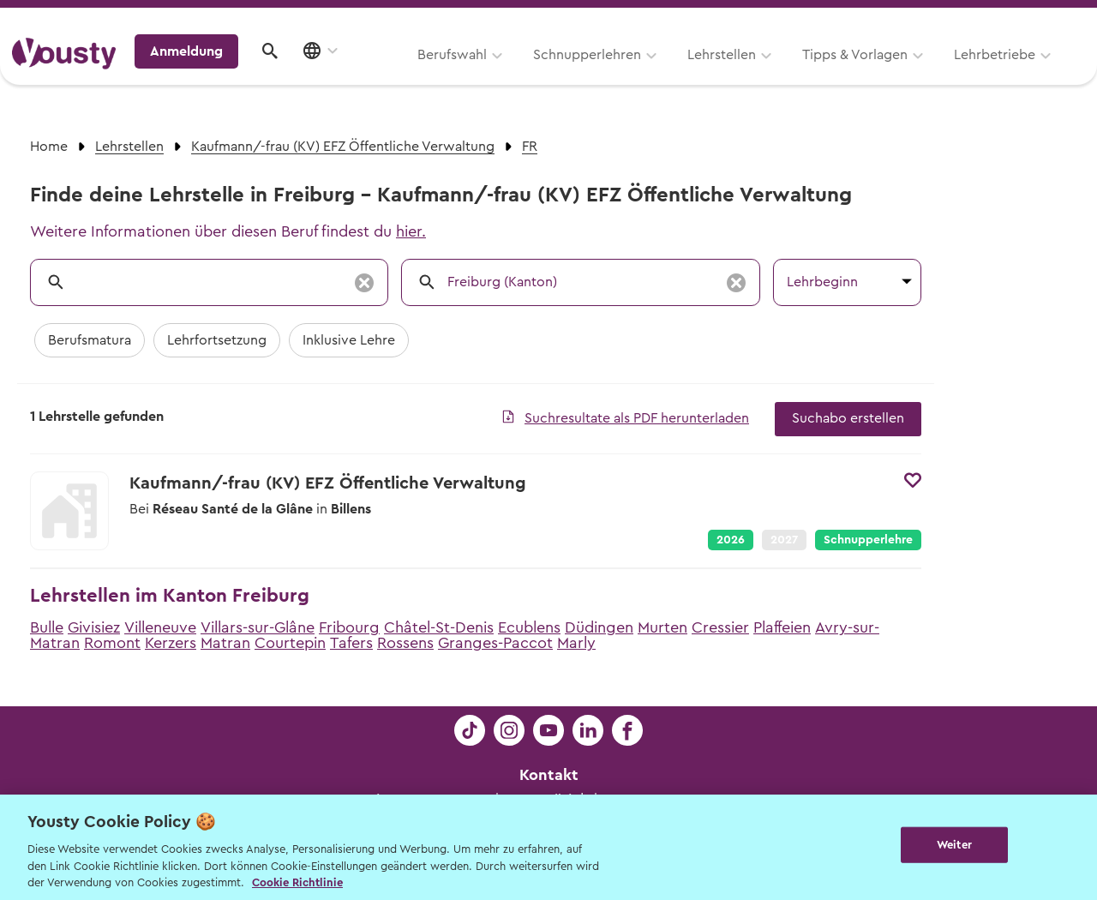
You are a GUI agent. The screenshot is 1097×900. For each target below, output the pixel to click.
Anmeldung (936, 73)
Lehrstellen (505, 74)
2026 (730, 540)
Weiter (954, 845)
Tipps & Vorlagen (639, 74)
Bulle (46, 627)
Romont (112, 643)
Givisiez (94, 627)
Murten (662, 627)
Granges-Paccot (495, 643)
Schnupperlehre (868, 540)
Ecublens (529, 627)
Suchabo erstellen (848, 418)
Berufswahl (236, 74)
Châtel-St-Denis (439, 627)
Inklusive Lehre (349, 340)
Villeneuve (160, 627)
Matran (225, 643)
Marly (576, 643)
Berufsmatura (89, 340)
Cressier (720, 627)
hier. (411, 231)
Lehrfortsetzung (217, 340)
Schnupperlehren (371, 74)
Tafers (351, 643)
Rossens (405, 643)
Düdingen (599, 627)
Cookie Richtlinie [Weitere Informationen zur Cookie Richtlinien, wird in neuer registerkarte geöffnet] (297, 882)
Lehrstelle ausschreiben (1011, 18)
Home (49, 146)
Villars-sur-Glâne (258, 627)
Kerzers (170, 643)
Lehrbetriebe (778, 74)
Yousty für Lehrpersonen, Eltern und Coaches (765, 18)
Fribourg (349, 627)
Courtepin (290, 643)
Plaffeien (782, 627)
